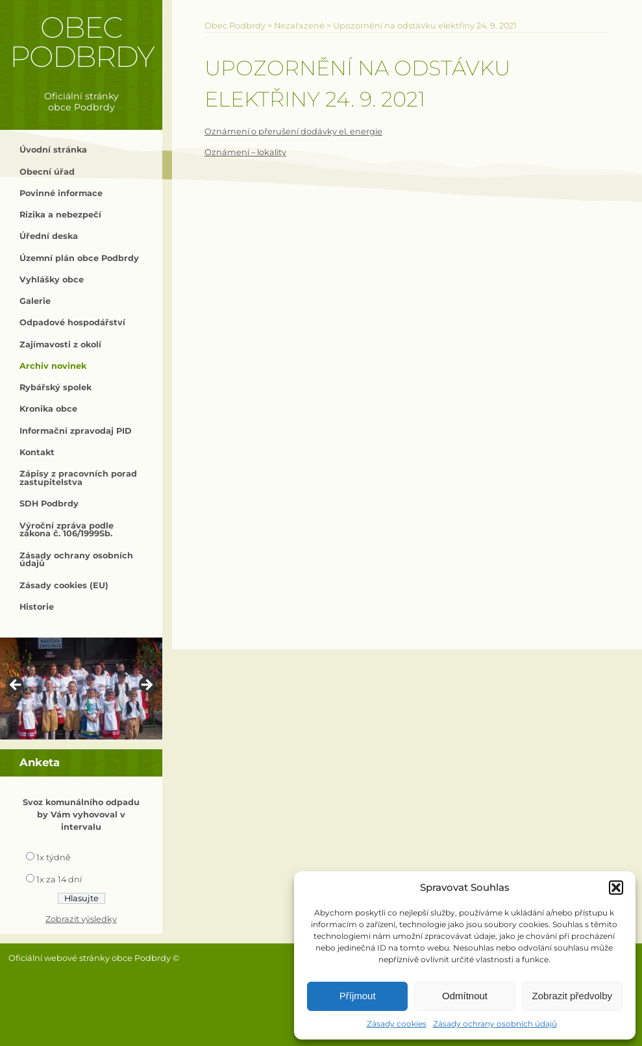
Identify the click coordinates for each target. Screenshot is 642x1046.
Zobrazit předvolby (572, 995)
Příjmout (358, 995)
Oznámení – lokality (245, 152)
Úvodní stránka (53, 150)
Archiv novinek (52, 366)
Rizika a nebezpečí (60, 214)
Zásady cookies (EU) (63, 585)
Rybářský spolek (55, 387)
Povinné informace (61, 193)
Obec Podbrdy (81, 42)
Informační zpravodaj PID (75, 431)
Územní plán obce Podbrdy (79, 258)
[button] (616, 887)
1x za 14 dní (59, 879)
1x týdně (53, 857)
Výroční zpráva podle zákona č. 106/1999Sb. (66, 530)
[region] (81, 689)
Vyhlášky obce (51, 279)
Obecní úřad (47, 172)
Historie (36, 607)
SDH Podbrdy (49, 503)
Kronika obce (48, 409)
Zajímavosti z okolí (60, 344)
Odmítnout (465, 995)
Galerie (35, 301)
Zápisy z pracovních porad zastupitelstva (78, 478)
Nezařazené (299, 26)
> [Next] (146, 685)
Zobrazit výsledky (81, 919)
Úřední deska (48, 236)
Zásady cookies (396, 1023)
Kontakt (37, 452)
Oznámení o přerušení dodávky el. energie (293, 131)
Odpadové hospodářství (72, 322)
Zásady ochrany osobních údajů (495, 1023)
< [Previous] (16, 685)
